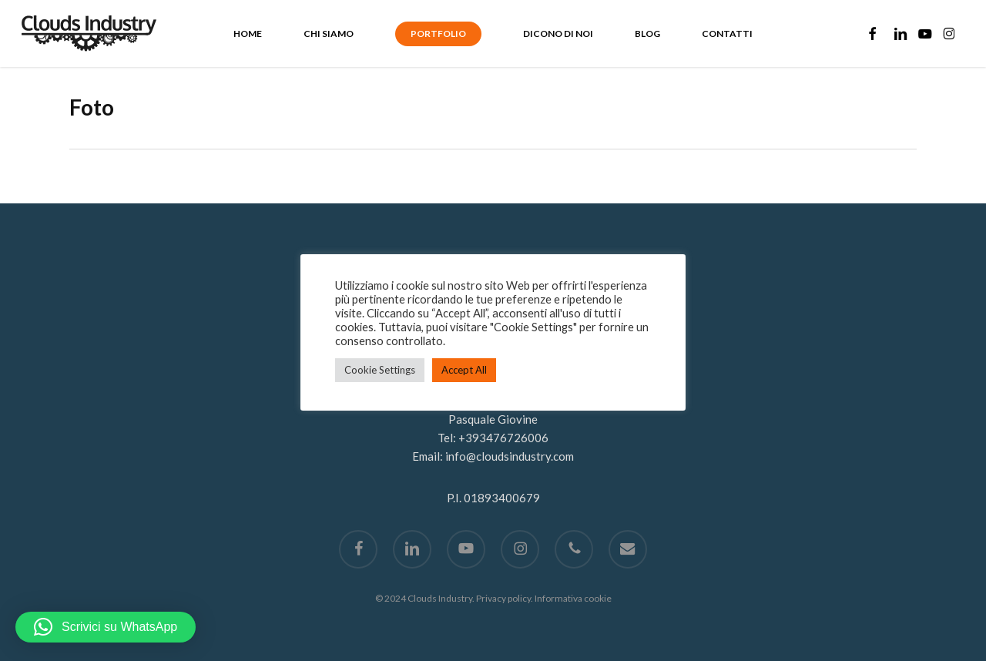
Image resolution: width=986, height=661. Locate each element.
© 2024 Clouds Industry (423, 598)
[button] (105, 627)
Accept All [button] (464, 370)
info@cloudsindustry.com (509, 456)
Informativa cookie (573, 598)
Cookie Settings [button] (379, 370)
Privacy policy (503, 598)
